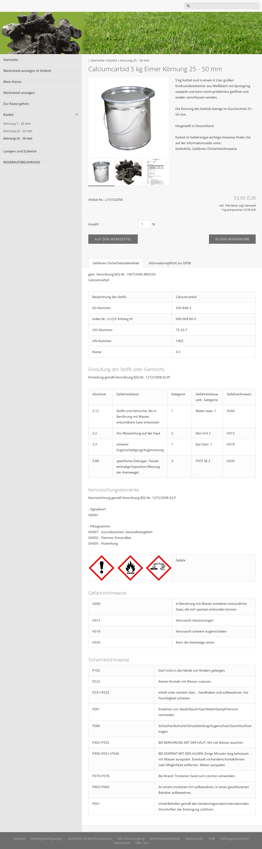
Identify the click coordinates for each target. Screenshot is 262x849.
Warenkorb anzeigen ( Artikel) (27, 70)
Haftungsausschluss (234, 838)
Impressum (122, 843)
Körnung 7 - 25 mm (17, 124)
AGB (211, 838)
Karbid (8, 114)
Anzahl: (93, 224)
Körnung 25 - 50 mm (17, 138)
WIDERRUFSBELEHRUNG (21, 162)
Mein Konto (12, 81)
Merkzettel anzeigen (19, 92)
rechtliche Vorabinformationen (90, 838)
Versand (250, 205)
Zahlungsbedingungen (46, 838)
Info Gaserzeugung (131, 838)
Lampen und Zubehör (20, 151)
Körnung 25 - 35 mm (17, 131)
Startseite (10, 60)
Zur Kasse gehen (16, 103)
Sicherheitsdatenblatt (165, 838)
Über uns (142, 843)
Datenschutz (194, 838)
